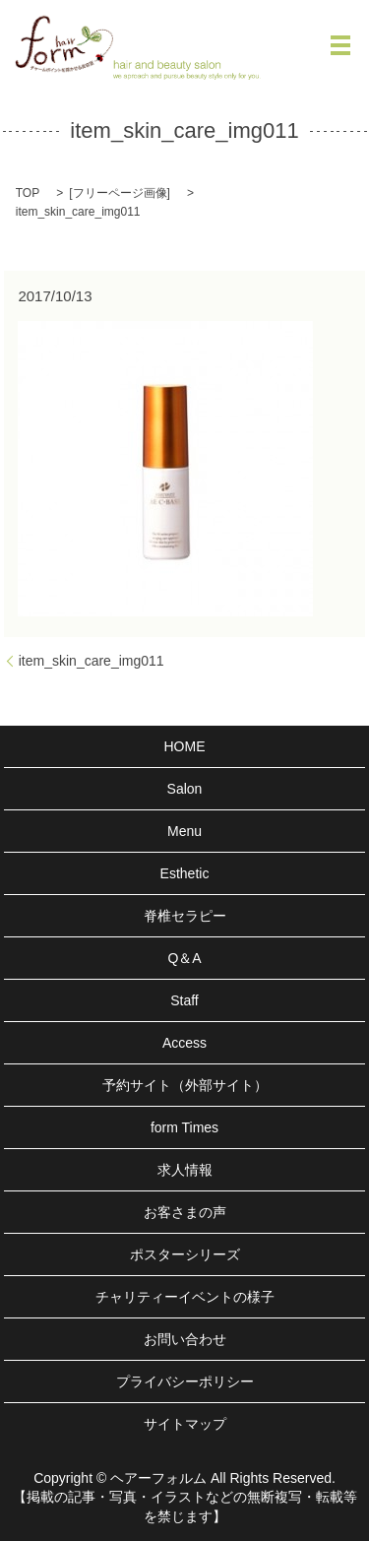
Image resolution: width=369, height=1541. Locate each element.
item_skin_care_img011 (91, 661)
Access (184, 1043)
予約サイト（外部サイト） (185, 1085)
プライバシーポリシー (185, 1381)
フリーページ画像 (120, 193)
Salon (185, 789)
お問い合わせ (185, 1339)
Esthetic (185, 873)
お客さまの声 (185, 1212)
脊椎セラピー (185, 916)
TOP (27, 193)
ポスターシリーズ (185, 1254)
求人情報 (185, 1170)
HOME (185, 746)
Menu (184, 831)
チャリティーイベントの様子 (185, 1297)
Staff (184, 1000)
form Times (184, 1127)
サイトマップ (185, 1424)
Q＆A (184, 958)
